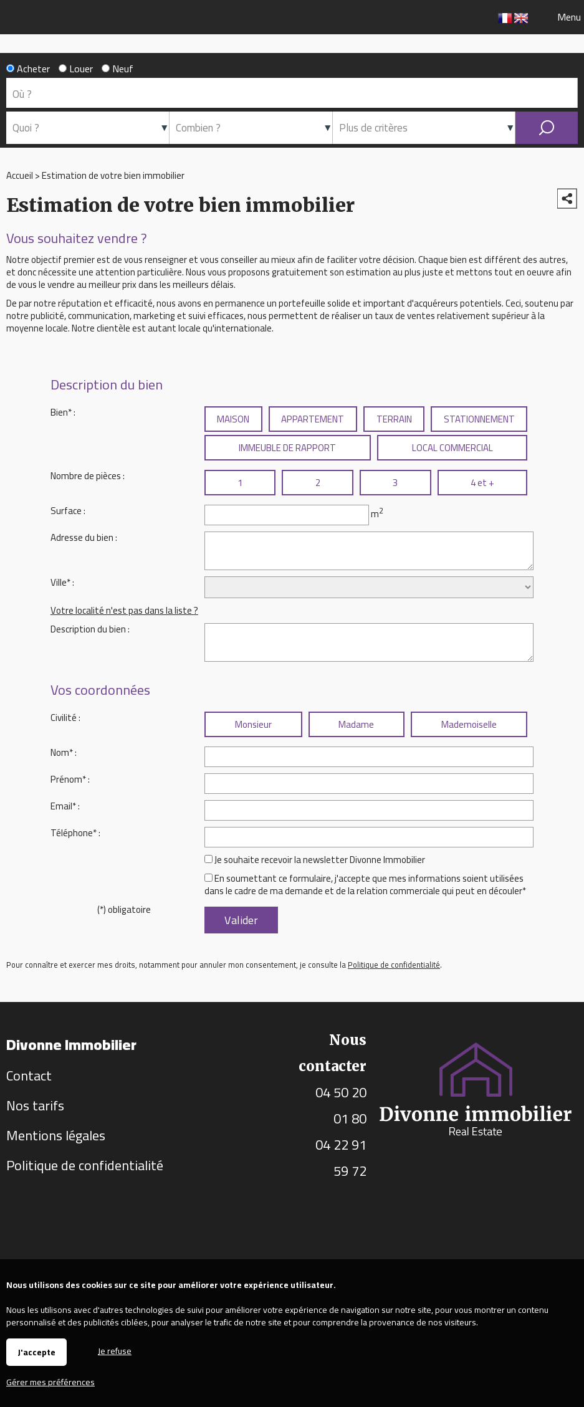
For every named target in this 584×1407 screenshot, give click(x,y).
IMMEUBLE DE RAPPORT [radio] (287, 448)
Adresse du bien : (83, 537)
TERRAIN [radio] (394, 419)
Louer (76, 68)
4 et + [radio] (482, 483)
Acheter (28, 68)
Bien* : (62, 412)
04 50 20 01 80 (340, 1105)
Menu (568, 16)
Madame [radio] (356, 724)
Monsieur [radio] (253, 724)
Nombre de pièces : (87, 476)
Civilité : (65, 717)
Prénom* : (70, 779)
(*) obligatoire (124, 909)
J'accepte (36, 1352)
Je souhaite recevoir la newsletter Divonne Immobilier (319, 860)
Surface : (67, 511)
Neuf (117, 68)
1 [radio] (239, 483)
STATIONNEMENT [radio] (479, 419)
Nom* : (63, 752)
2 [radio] (317, 483)
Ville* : (62, 582)
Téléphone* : (75, 833)
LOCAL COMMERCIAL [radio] (452, 448)
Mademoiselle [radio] (469, 724)
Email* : (65, 806)
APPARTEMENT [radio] (312, 419)
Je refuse (115, 1350)
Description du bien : (90, 629)
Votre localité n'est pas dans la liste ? (124, 610)
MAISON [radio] (233, 419)
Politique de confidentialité (394, 964)
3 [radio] (395, 483)
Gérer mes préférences (50, 1382)
